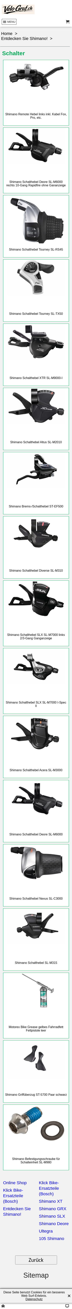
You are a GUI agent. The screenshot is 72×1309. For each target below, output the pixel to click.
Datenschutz (34, 1299)
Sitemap (36, 1275)
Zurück (36, 1260)
